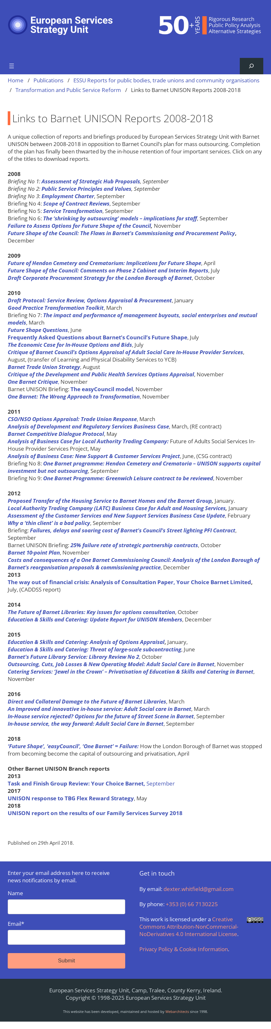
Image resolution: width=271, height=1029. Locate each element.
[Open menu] (11, 66)
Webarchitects (177, 1011)
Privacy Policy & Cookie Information (183, 949)
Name (66, 901)
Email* (66, 932)
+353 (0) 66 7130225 (192, 904)
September (91, 783)
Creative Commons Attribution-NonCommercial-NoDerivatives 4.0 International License (188, 926)
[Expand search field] (251, 66)
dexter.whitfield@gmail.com (199, 889)
